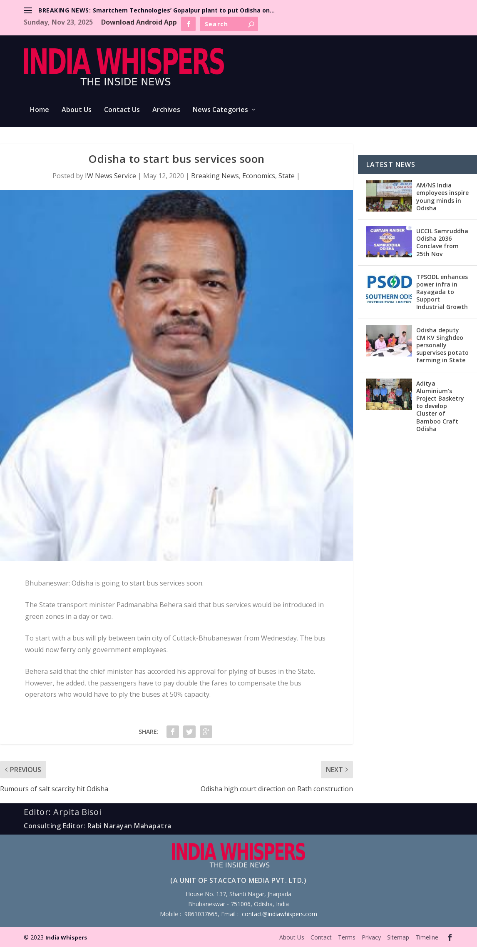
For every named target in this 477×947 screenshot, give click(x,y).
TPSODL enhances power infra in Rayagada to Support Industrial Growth (442, 292)
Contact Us (122, 110)
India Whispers (66, 937)
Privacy (371, 937)
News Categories (220, 110)
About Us (77, 110)
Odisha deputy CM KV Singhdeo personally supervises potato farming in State (442, 345)
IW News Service (110, 175)
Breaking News (215, 175)
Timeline (426, 937)
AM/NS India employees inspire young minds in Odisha (442, 196)
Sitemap (398, 937)
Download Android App (139, 22)
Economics (258, 175)
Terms (346, 937)
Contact (321, 937)
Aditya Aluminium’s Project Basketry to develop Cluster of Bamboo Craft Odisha (440, 406)
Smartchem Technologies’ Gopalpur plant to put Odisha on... (184, 10)
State (286, 175)
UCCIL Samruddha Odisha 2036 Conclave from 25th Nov (442, 242)
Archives (166, 110)
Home (39, 110)
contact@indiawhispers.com (279, 914)
